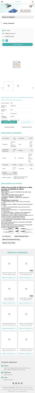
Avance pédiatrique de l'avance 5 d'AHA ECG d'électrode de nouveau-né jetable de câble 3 (9, 299)
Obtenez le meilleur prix (9, 122)
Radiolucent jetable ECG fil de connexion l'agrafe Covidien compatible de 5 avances (9, 273)
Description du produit (27, 127)
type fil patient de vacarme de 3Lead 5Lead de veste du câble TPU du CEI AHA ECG (26, 349)
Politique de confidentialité (9, 387)
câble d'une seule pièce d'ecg (11, 239)
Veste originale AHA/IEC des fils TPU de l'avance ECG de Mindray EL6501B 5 (9, 324)
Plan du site (19, 387)
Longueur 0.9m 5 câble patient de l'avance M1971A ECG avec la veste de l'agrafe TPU (26, 324)
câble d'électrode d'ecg (21, 236)
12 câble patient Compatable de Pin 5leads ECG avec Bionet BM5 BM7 (26, 299)
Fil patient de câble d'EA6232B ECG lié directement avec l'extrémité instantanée (26, 273)
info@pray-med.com (10, 33)
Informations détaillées (9, 127)
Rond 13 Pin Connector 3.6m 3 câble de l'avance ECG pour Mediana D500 (9, 349)
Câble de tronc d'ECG (8, 243)
